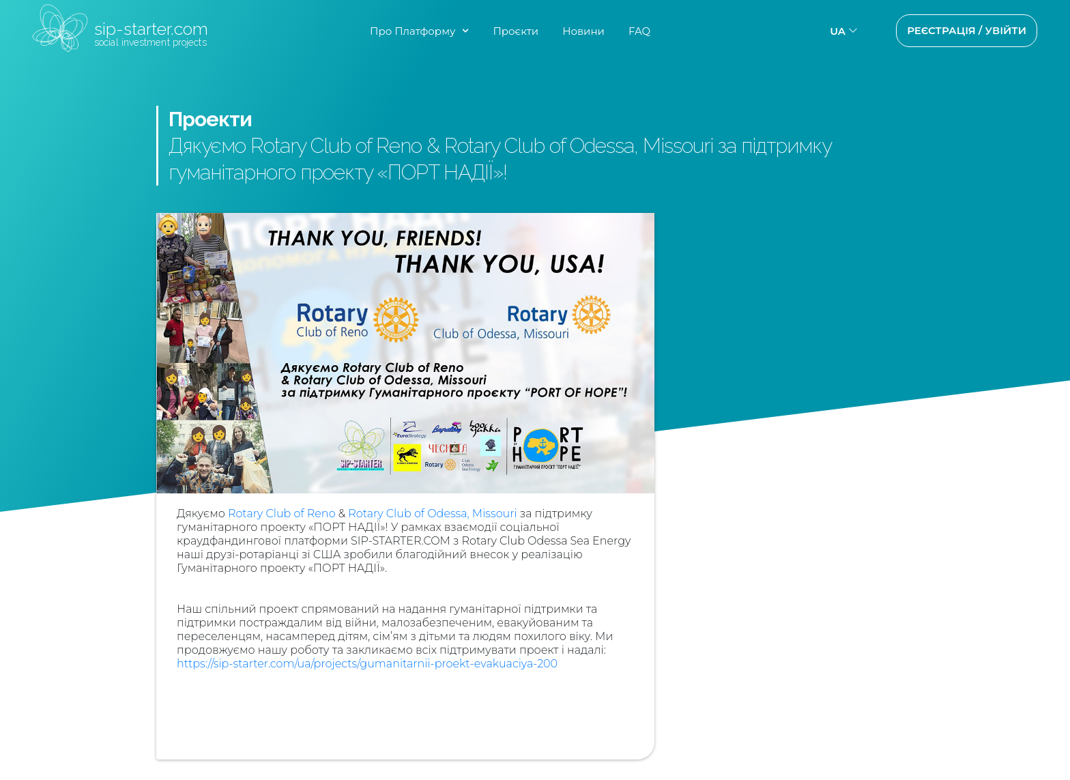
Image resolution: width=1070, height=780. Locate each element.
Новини (583, 31)
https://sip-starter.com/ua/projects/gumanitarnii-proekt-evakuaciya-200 (367, 663)
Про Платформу (412, 31)
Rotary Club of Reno (282, 513)
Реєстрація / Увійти (966, 30)
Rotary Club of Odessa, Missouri (432, 513)
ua (837, 31)
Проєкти (515, 31)
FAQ (639, 31)
